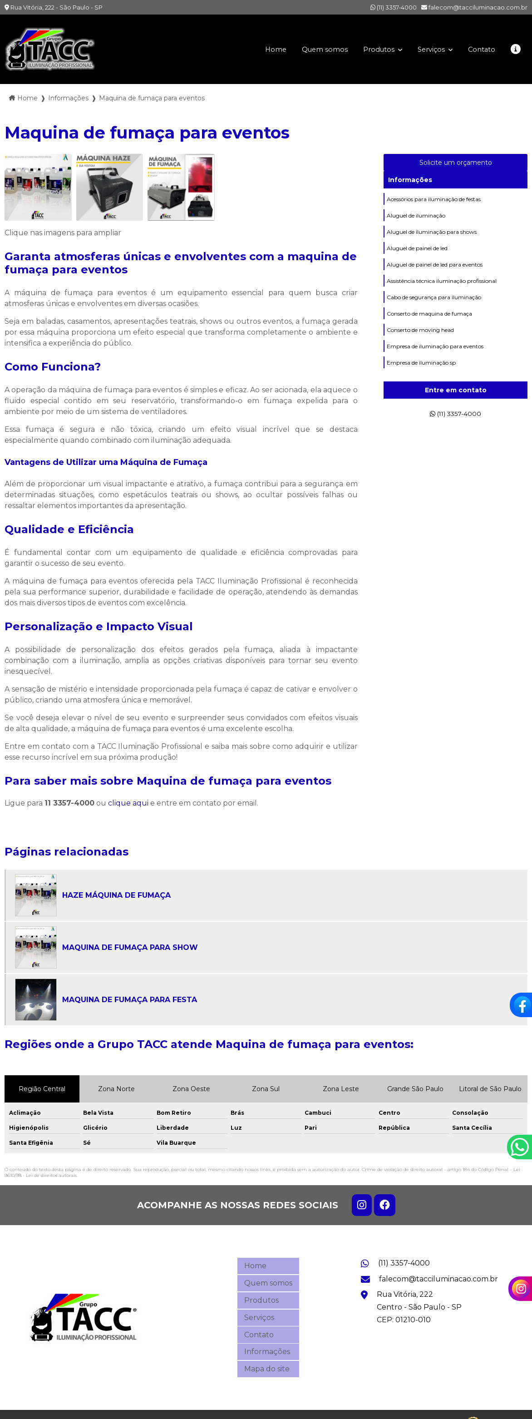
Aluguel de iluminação (416, 217)
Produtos (372, 49)
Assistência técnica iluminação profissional (442, 288)
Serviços (427, 49)
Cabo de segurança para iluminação (434, 306)
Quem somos (315, 49)
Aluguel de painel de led (417, 253)
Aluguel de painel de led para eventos (435, 270)
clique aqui (128, 803)
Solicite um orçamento (455, 162)
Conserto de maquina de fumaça (429, 324)
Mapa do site (267, 1351)
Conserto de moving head (420, 341)
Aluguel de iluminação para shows (432, 235)
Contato (479, 49)
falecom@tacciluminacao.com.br (474, 7)
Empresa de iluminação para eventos (435, 359)
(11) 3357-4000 (393, 7)
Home (264, 49)
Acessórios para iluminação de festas (434, 200)
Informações (410, 180)
